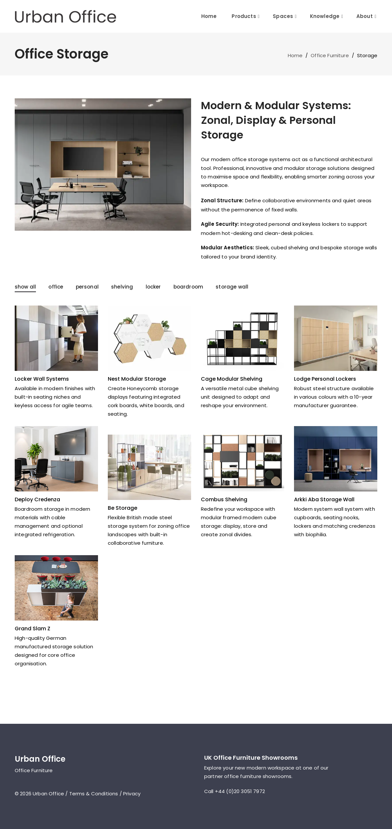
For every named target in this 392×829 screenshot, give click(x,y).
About (364, 16)
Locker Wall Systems (42, 379)
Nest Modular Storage (137, 379)
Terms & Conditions (93, 793)
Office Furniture (330, 55)
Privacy (131, 793)
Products (244, 16)
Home (209, 16)
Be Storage (122, 508)
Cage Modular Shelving (231, 379)
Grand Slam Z (32, 628)
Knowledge (324, 16)
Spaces (283, 16)
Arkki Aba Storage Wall (324, 499)
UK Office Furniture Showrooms (251, 758)
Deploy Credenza (37, 499)
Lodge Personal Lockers (325, 379)
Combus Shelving (224, 499)
